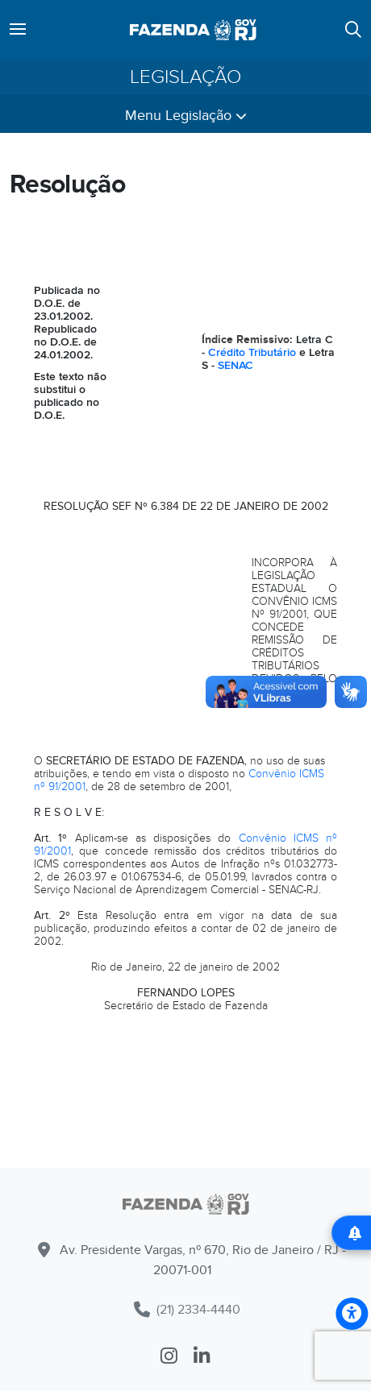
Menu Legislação (186, 115)
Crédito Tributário (252, 352)
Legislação (185, 77)
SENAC (235, 365)
